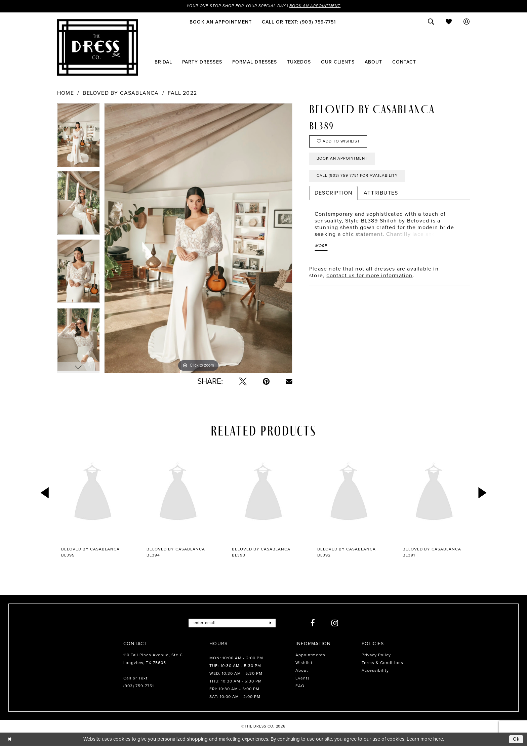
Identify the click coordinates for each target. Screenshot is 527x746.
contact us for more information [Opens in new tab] (369, 278)
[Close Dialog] (10, 739)
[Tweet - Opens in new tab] (243, 381)
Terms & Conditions (382, 663)
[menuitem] (221, 21)
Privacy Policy (376, 655)
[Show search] (431, 21)
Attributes (381, 195)
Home (65, 93)
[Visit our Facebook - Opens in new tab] (314, 623)
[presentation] (92, 493)
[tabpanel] (78, 137)
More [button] (321, 249)
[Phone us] (299, 21)
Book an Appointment (316, 6)
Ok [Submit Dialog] (516, 739)
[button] (467, 21)
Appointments (310, 655)
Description (333, 195)
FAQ (300, 686)
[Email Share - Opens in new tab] (289, 381)
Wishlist (304, 663)
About (301, 671)
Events (302, 678)
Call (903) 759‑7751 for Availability (358, 178)
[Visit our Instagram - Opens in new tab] (335, 623)
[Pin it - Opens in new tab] (266, 381)
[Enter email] (232, 623)
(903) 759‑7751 (138, 686)
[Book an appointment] (221, 21)
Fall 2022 (182, 93)
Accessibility (375, 671)
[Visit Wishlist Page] (449, 21)
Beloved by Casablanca (121, 93)
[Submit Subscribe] (271, 623)
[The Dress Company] (97, 47)
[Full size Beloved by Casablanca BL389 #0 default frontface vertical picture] (198, 238)
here (438, 739)
